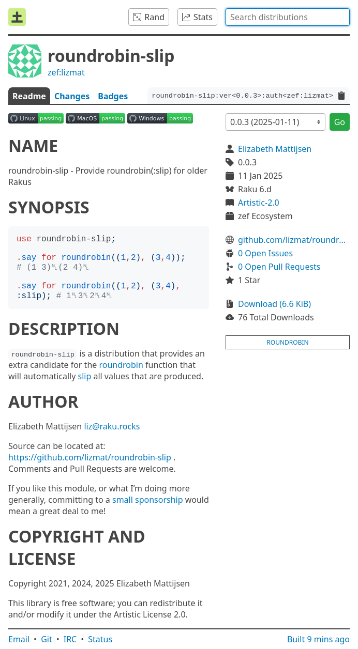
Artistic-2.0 (258, 202)
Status (100, 639)
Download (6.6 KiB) (274, 304)
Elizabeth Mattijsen (274, 148)
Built (318, 639)
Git (46, 639)
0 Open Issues (265, 253)
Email (18, 639)
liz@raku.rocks (112, 426)
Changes (72, 96)
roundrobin (121, 364)
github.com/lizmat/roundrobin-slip (294, 239)
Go (339, 122)
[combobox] (288, 17)
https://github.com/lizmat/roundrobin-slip (89, 457)
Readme (29, 96)
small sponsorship (147, 499)
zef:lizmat (66, 72)
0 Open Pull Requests (279, 266)
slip (85, 376)
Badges (113, 96)
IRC (70, 639)
